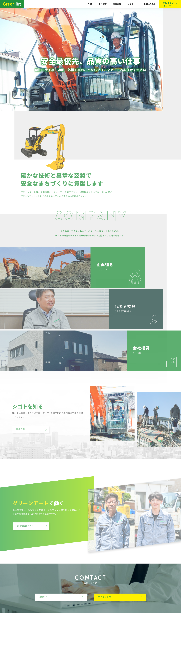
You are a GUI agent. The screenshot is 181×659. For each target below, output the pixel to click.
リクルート (132, 4)
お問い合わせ (150, 4)
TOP (90, 4)
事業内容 (117, 4)
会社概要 (103, 4)
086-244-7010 (98, 639)
